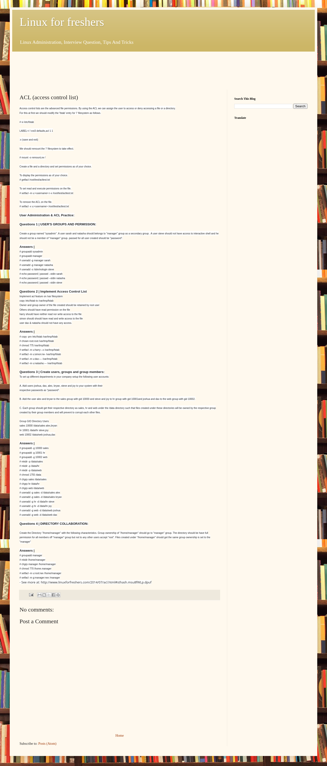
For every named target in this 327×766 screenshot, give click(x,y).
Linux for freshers (62, 21)
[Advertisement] (108, 70)
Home (119, 735)
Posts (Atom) (47, 743)
